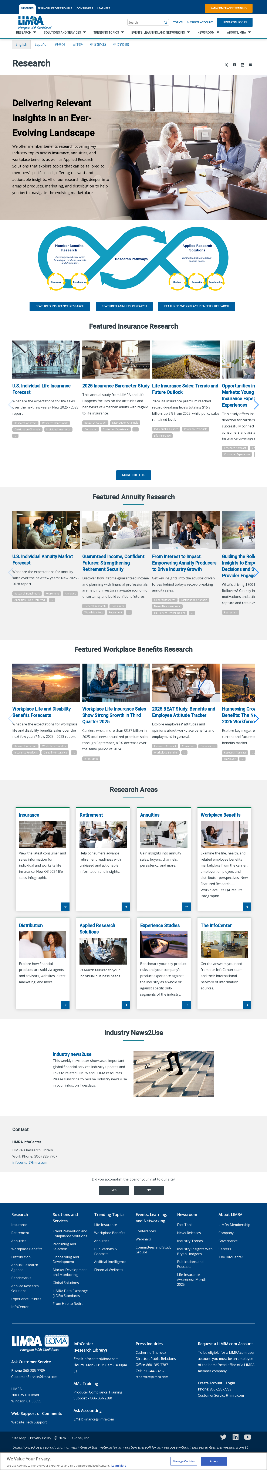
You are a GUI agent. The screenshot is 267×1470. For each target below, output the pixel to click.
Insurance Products (198, 427)
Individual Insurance (58, 428)
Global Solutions (66, 1290)
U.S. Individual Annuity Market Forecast (42, 562)
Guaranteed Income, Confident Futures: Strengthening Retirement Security (114, 565)
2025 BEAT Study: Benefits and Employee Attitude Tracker (186, 713)
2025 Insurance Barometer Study (110, 387)
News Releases (189, 1240)
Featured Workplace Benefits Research (196, 306)
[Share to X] (226, 65)
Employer (254, 766)
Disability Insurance (55, 760)
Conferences (146, 1238)
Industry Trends (190, 1248)
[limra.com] (34, 22)
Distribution (21, 1264)
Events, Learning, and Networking (151, 1225)
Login (230, 1390)
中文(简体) (98, 44)
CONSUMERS (85, 8)
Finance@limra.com (99, 1426)
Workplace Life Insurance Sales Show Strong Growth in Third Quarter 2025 (115, 716)
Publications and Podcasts (190, 1271)
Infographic (92, 759)
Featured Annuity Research (124, 306)
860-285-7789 (34, 1377)
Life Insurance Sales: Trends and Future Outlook (183, 387)
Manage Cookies (184, 1463)
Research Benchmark (55, 421)
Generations (164, 753)
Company (226, 1240)
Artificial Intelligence (110, 1269)
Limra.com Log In (235, 22)
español (41, 44)
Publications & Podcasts (105, 1258)
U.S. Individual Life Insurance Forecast (41, 387)
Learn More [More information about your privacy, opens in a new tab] (118, 1468)
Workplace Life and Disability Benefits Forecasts (41, 713)
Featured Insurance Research (60, 306)
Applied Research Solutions (25, 1296)
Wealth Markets (94, 621)
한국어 (60, 44)
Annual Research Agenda (24, 1275)
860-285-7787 (157, 1372)
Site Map (19, 1445)
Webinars (143, 1246)
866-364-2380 (101, 1405)
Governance (228, 1248)
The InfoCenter (231, 1264)
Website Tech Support (29, 1429)
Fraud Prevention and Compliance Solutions (70, 1241)
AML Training (86, 1390)
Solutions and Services (65, 1225)
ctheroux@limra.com (152, 1384)
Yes (113, 1198)
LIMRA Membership (234, 1232)
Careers (225, 1256)
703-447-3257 (154, 1378)
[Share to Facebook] (234, 65)
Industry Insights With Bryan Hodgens (195, 1258)
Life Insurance (165, 434)
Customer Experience (117, 434)
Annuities (20, 602)
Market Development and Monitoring (70, 1279)
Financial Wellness (108, 1277)
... (15, 434)
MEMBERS (27, 8)
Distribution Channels (27, 428)
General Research (96, 615)
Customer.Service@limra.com (34, 1384)
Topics (178, 22)
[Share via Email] (251, 65)
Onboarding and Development (66, 1266)
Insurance (19, 1232)
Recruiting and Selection (64, 1254)
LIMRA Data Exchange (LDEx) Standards (70, 1300)
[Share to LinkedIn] (243, 65)
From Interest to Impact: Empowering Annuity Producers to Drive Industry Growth (187, 565)
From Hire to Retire (68, 1311)
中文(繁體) (121, 44)
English (21, 44)
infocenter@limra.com (29, 1169)
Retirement (52, 596)
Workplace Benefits (54, 753)
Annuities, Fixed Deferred (46, 602)
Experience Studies (26, 1306)
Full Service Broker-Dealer (172, 615)
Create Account (200, 22)
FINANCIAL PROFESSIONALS (55, 8)
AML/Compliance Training (229, 8)
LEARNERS (103, 8)
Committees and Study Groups (153, 1257)
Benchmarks (21, 1285)
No (148, 1198)
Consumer (91, 434)
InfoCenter (20, 1314)
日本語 (77, 44)
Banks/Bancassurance (170, 609)
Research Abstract (25, 421)
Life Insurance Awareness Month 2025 (191, 1287)
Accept (214, 1463)
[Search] (166, 22)
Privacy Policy (40, 1445)
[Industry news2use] (174, 1081)
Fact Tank (185, 1232)
